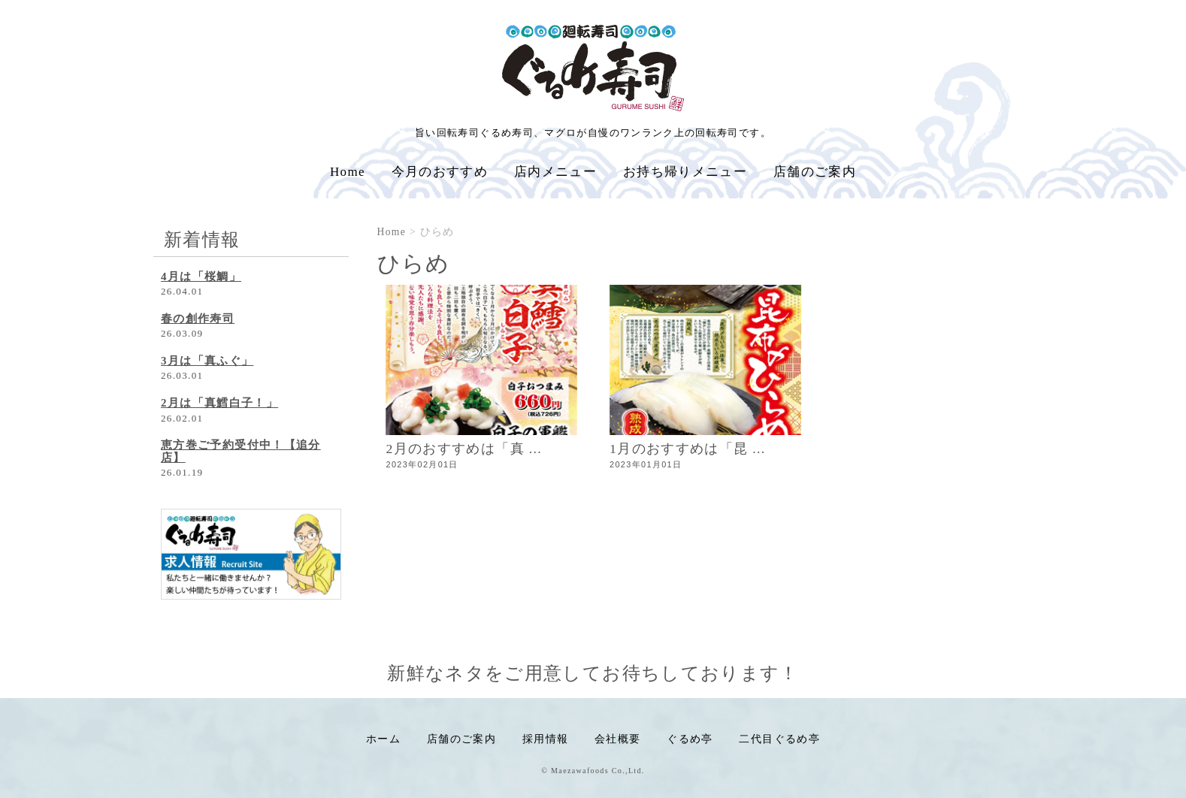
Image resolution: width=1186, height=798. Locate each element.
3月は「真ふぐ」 (207, 361)
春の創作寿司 (197, 319)
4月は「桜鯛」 (201, 277)
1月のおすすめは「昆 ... (688, 448)
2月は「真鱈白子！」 (219, 403)
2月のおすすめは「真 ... (464, 448)
